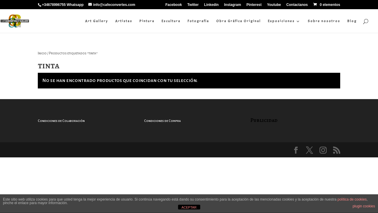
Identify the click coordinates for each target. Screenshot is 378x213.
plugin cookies (364, 206)
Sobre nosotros (324, 21)
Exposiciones (281, 21)
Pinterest (253, 5)
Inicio (42, 53)
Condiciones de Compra (162, 120)
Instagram (232, 5)
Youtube (274, 5)
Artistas (123, 21)
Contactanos (297, 5)
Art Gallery (96, 21)
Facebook (173, 5)
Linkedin (211, 5)
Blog (352, 21)
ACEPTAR (188, 207)
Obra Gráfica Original (238, 21)
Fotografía (198, 21)
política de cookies (352, 199)
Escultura (171, 21)
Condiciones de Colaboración (61, 120)
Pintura (146, 21)
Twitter (192, 5)
